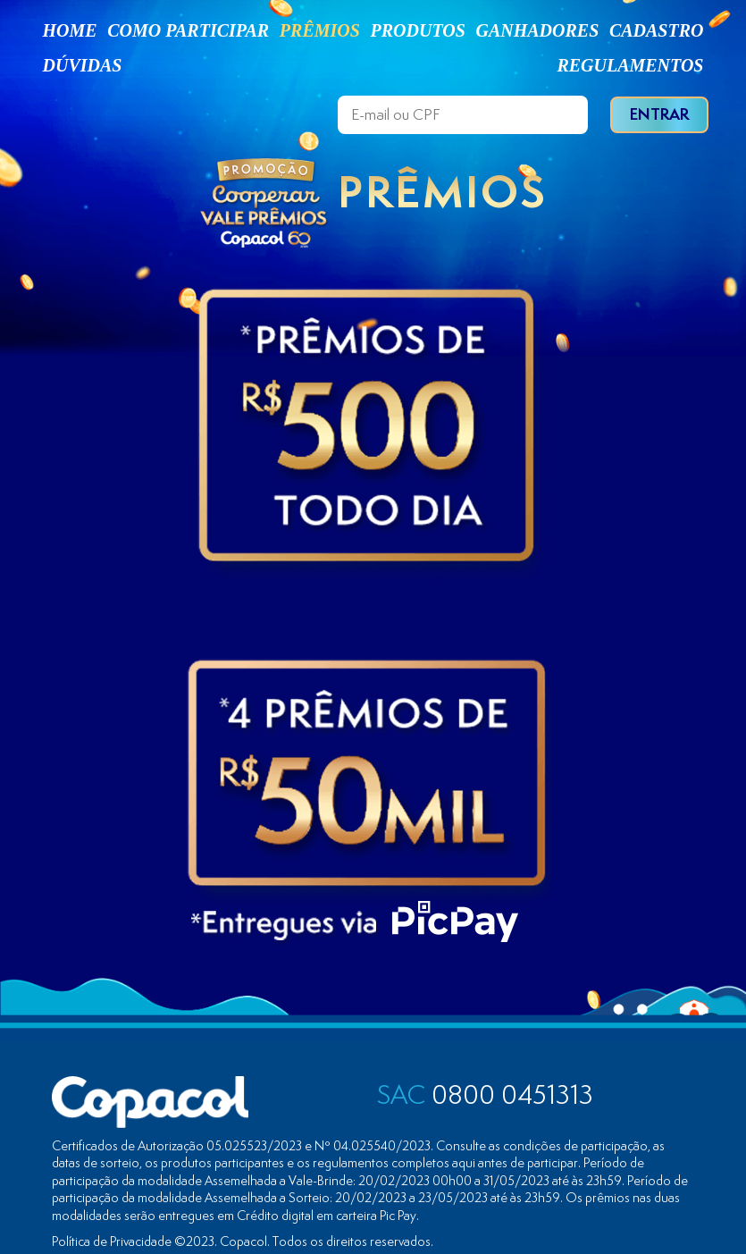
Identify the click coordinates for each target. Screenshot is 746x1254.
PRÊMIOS (320, 30)
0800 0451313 (485, 1094)
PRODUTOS (418, 30)
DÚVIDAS (82, 65)
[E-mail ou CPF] (463, 115)
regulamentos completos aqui (394, 1162)
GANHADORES (537, 30)
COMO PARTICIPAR (188, 30)
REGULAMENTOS (630, 65)
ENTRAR (659, 114)
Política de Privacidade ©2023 (133, 1241)
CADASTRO (656, 30)
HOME (70, 30)
